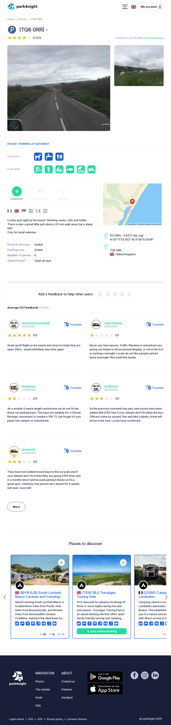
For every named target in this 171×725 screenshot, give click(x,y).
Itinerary (16, 193)
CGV (40, 719)
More (16, 506)
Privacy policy (55, 719)
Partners (66, 689)
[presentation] (4, 597)
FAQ (38, 705)
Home (10, 19)
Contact (63, 193)
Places (22, 19)
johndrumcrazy (155, 37)
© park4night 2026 (150, 718)
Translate (72, 324)
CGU (30, 719)
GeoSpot (67, 697)
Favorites (39, 193)
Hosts (38, 697)
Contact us (68, 681)
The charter (42, 689)
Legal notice (16, 719)
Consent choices (77, 719)
